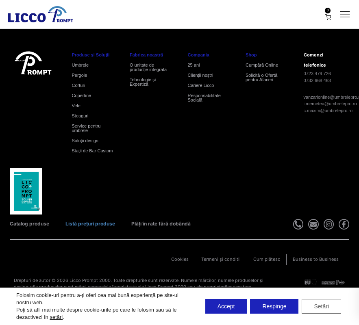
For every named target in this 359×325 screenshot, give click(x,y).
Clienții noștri (200, 75)
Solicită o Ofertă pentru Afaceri (261, 77)
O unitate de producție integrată (148, 67)
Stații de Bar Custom (92, 150)
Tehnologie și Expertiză (143, 82)
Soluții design (85, 140)
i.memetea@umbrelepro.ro (330, 103)
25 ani (194, 65)
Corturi (78, 85)
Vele (76, 105)
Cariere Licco (201, 85)
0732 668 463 (317, 80)
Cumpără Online (262, 65)
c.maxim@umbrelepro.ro (328, 110)
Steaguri (80, 115)
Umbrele (80, 65)
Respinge (274, 306)
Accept (226, 306)
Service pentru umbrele (86, 128)
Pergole (79, 75)
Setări (321, 306)
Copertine (81, 95)
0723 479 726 (317, 73)
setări (56, 317)
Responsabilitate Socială (204, 97)
